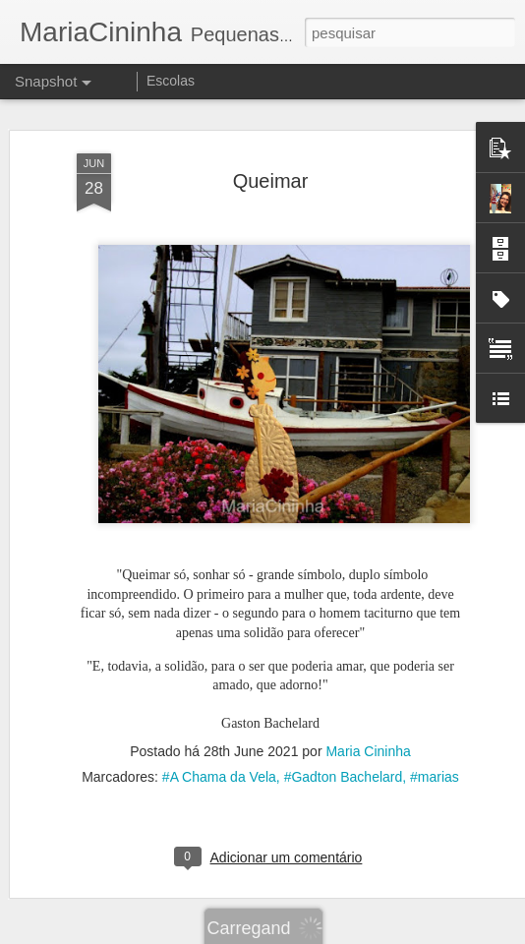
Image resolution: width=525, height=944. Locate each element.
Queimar (271, 166)
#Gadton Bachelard (343, 763)
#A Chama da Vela (219, 763)
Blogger (340, 933)
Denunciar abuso (406, 933)
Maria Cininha (367, 737)
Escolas (170, 80)
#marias (434, 763)
